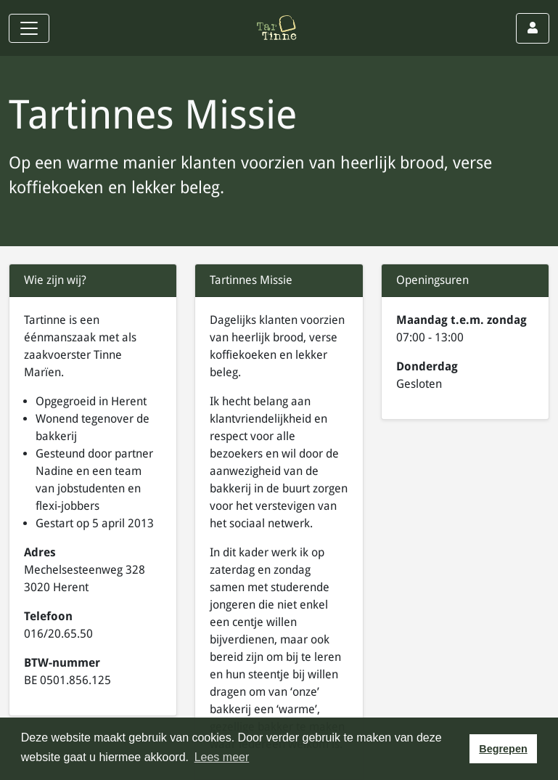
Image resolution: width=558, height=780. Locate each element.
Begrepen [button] (503, 749)
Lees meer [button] (222, 757)
